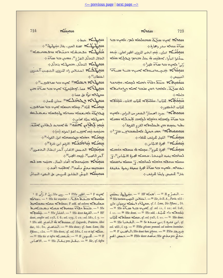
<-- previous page (99, 4)
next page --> (127, 4)
